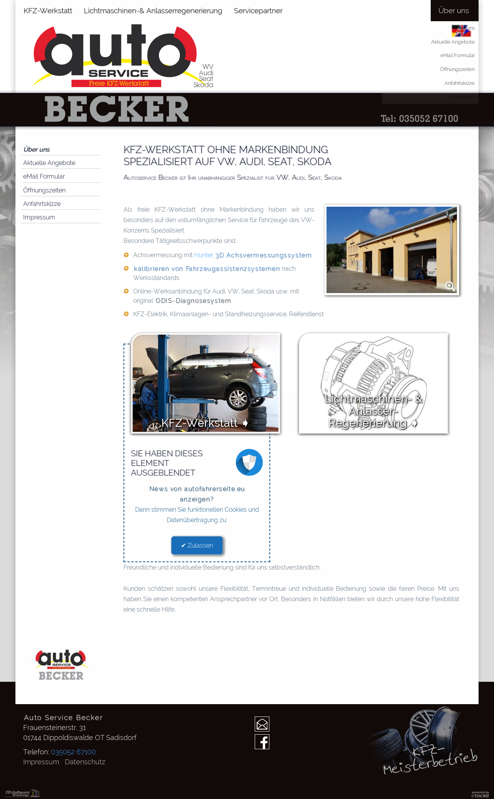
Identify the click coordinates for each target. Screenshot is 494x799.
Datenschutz (85, 762)
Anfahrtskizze (42, 203)
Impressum (39, 217)
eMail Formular (44, 176)
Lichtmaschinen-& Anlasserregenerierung (153, 10)
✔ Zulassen (197, 545)
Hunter (253, 255)
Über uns (36, 149)
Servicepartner (258, 10)
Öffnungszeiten (44, 190)
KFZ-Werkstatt (48, 10)
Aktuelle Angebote (49, 163)
